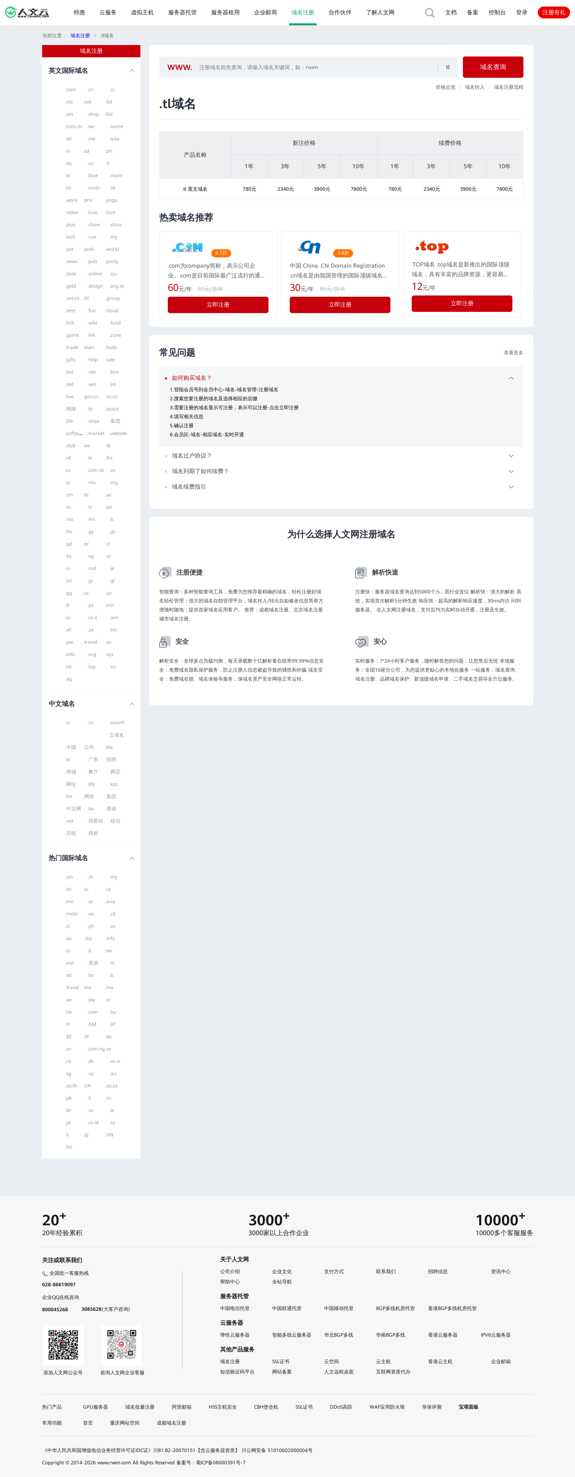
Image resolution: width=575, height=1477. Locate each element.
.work (71, 200)
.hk (68, 667)
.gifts (70, 360)
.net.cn (72, 298)
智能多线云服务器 (291, 1335)
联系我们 (386, 1271)
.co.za (111, 1086)
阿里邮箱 (182, 1407)
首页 (88, 1423)
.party (111, 261)
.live (69, 396)
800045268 (55, 1309)
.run (91, 237)
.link (69, 323)
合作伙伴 (340, 12)
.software (75, 433)
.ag (68, 679)
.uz (108, 593)
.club (70, 446)
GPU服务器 (95, 1407)
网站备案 (282, 1372)
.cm (69, 495)
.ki (89, 458)
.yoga (111, 200)
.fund (115, 323)
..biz (87, 938)
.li (89, 1098)
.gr (90, 581)
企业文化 (282, 1271)
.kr (68, 175)
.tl (67, 605)
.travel (90, 642)
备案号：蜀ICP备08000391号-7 (211, 1463)
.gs (112, 531)
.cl (107, 544)
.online (94, 274)
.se (108, 1049)
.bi (85, 495)
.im (68, 581)
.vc (68, 507)
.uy (90, 1073)
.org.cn (116, 286)
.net (87, 102)
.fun (91, 310)
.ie (111, 1110)
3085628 (105, 1309)
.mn (109, 605)
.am (113, 617)
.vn (112, 667)
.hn (68, 531)
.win (91, 384)
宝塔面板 (468, 1407)
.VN (109, 1135)
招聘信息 (438, 1271)
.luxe (92, 212)
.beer (70, 310)
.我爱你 (95, 821)
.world (112, 249)
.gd (68, 544)
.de (108, 1037)
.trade (71, 347)
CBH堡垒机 (266, 1407)
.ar (68, 1049)
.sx (108, 556)
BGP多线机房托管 (395, 1308)
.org (91, 654)
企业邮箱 (501, 1361)
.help (92, 360)
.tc (89, 507)
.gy (90, 531)
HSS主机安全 (223, 1407)
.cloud (111, 310)
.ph (108, 151)
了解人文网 (380, 12)
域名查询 (493, 67)
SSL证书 (280, 1361)
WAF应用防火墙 (387, 1407)
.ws (86, 446)
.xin (69, 114)
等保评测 (432, 1407)
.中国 (70, 747)
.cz (86, 593)
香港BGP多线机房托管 (452, 1308)
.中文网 (73, 809)
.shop (93, 114)
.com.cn (73, 126)
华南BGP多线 (390, 1335)
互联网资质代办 (393, 1372)
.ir (67, 1135)
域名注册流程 (508, 87)
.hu (112, 1012)
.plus (70, 225)
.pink (88, 249)
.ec (86, 544)
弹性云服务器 (235, 1335)
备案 (472, 12)
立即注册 (218, 304)
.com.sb (95, 470)
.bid (69, 372)
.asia (114, 139)
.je (111, 568)
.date (70, 274)
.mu (91, 482)
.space (112, 409)
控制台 (497, 12)
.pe (108, 507)
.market (95, 433)
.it (107, 163)
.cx (68, 470)
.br (68, 1110)
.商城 (70, 772)
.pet (69, 249)
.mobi (93, 188)
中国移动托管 (339, 1308)
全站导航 (282, 1282)
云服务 (108, 12)
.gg (68, 593)
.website (118, 433)
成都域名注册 (171, 1423)
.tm (113, 630)
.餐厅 (92, 772)
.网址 (70, 784)
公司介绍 (230, 1271)
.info (70, 654)
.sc (67, 482)
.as (112, 470)
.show (93, 225)
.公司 (88, 747)
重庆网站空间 (125, 1423)
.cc (112, 89)
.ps (90, 605)
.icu (113, 274)
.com (70, 89)
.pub (92, 261)
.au (112, 1073)
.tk (107, 446)
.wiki (92, 323)
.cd (86, 151)
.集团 (114, 421)
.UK (87, 1086)
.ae (90, 630)
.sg (68, 1073)
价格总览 (445, 87)
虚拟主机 (142, 12)
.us (90, 163)
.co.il (92, 617)
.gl (112, 581)
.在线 (70, 833)
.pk (68, 1098)
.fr (67, 1024)
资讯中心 (501, 1271)
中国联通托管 (287, 1308)
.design (95, 286)
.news (71, 261)
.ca (68, 1061)
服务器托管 (182, 12)
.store (115, 225)
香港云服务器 (443, 1335)
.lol (112, 384)
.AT (112, 1024)
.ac (108, 495)
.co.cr (115, 1061)
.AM (91, 1024)
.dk (90, 1061)
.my (113, 237)
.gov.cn (90, 396)
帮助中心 (230, 1282)
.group (112, 298)
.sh (112, 188)
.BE (68, 1037)
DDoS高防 (341, 1407)
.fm (109, 458)
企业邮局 (265, 12)
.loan (88, 347)
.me (91, 139)
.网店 (114, 772)
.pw (69, 642)
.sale (110, 360)
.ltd (108, 102)
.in (67, 151)
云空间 (331, 1361)
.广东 (92, 759)
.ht (68, 188)
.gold (70, 286)
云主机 (383, 1361)
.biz (109, 114)
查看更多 (513, 353)
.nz (108, 1098)
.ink (91, 335)
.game (72, 335)
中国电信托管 (235, 1308)
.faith (111, 347)
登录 (522, 12)
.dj (85, 1135)
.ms (91, 519)
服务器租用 (225, 12)
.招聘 (110, 759)
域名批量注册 (140, 1407)
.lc (111, 519)
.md (91, 568)
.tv (89, 409)
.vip (69, 102)
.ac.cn (111, 396)
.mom (115, 175)
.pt (68, 1122)
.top (91, 667)
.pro (87, 200)
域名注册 (302, 12)
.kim (114, 372)
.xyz (109, 654)
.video (71, 212)
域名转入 (475, 87)
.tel (68, 139)
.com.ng (96, 1049)
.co (108, 642)
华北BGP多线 (338, 1335)
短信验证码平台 (237, 1372)
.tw (90, 126)
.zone (115, 335)
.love (110, 212)
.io (67, 617)
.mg (113, 482)
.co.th (71, 1086)
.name (116, 126)
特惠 (79, 12)
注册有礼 (554, 12)
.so (112, 1122)
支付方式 (334, 1271)
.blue (92, 175)
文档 (451, 12)
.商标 (92, 833)
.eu (68, 163)
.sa (90, 1110)
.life (69, 421)
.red (69, 384)
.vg (90, 556)
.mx (69, 519)
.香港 (110, 809)
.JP (86, 1037)
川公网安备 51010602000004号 (277, 1450)
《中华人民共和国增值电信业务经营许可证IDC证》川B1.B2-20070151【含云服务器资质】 (141, 1450)
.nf (68, 458)
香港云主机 (440, 1361)
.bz (68, 556)
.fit (86, 298)
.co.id (93, 1122)
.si (67, 568)
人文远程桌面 (339, 1372)
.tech (70, 237)
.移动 (114, 821)
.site (91, 372)
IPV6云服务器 (496, 1335)
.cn (90, 89)
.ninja (93, 421)
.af (68, 630)
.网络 (70, 409)
